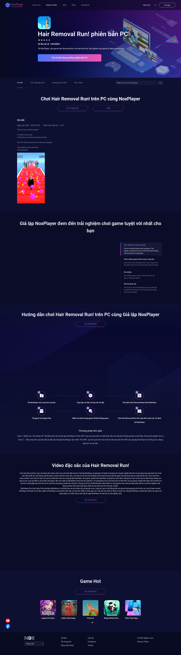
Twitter (90, 645)
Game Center (51, 5)
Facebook (85, 5)
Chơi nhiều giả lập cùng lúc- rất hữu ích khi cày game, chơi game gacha (139, 277)
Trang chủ (36, 5)
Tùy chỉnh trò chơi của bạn (135, 245)
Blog (74, 5)
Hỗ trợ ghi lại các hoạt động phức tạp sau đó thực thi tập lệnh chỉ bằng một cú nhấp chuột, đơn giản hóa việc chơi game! (140, 290)
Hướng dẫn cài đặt (59, 83)
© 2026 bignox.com (145, 638)
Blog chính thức (67, 645)
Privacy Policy (143, 642)
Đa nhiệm (128, 272)
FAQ (64, 5)
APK (108, 108)
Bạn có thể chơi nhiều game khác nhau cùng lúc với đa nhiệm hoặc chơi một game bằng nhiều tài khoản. (141, 264)
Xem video (78, 83)
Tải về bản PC (72, 108)
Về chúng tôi (66, 642)
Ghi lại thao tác (130, 284)
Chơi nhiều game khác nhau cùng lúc (139, 259)
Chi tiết (20, 83)
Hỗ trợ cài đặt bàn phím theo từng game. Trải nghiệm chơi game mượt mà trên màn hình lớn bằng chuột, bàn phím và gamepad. (141, 251)
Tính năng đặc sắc (37, 83)
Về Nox (64, 638)
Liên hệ (91, 638)
